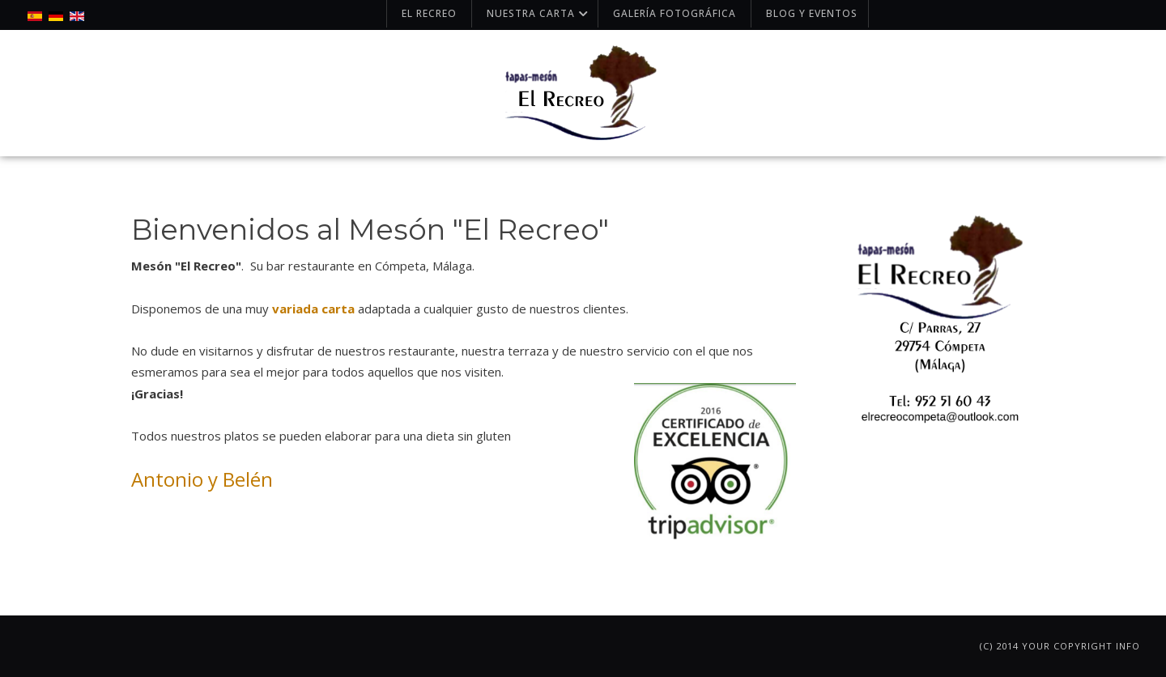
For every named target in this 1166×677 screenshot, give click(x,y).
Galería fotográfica (674, 13)
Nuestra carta (539, 13)
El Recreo (429, 13)
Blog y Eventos (811, 13)
